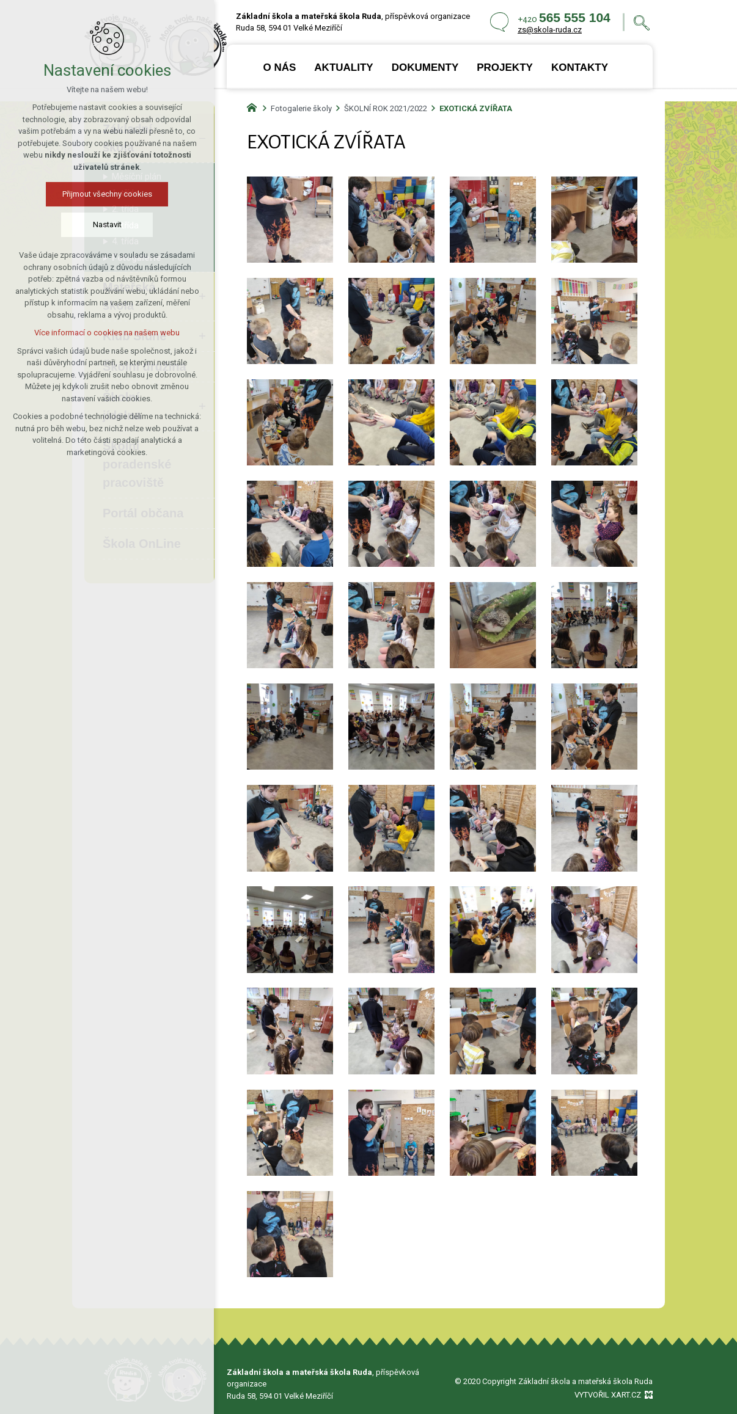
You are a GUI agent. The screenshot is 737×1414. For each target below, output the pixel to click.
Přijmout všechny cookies (105, 194)
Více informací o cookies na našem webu (105, 332)
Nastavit (104, 224)
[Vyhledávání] (642, 22)
